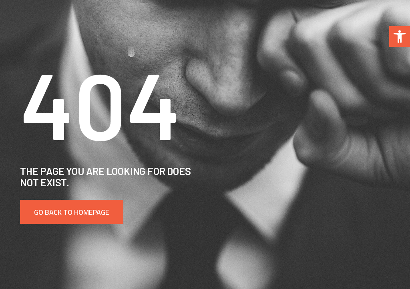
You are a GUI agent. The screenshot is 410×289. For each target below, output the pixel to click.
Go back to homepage (71, 212)
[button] (399, 36)
